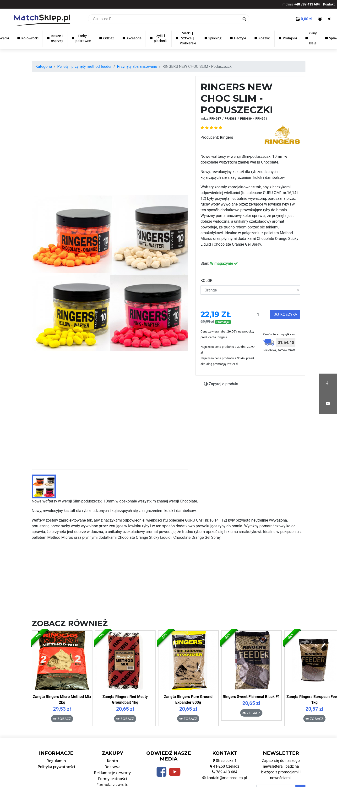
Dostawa (112, 766)
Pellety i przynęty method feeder (84, 66)
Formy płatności (112, 778)
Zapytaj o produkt (221, 384)
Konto (112, 760)
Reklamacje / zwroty (112, 772)
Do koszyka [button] (285, 314)
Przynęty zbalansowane (137, 66)
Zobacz (62, 718)
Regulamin (56, 760)
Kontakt (329, 4)
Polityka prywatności (56, 766)
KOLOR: (207, 280)
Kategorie (44, 66)
